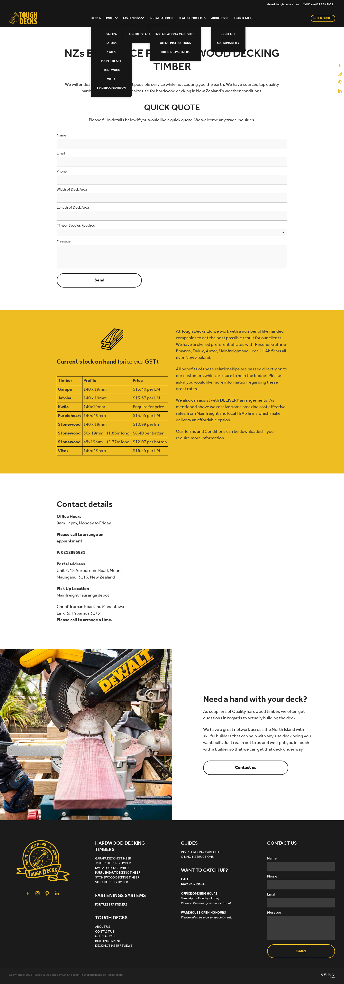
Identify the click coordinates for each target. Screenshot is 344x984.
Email (61, 153)
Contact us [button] (245, 767)
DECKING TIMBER (104, 18)
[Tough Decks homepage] (41, 18)
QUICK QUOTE (322, 18)
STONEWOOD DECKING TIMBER (117, 878)
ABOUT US (219, 18)
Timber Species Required (76, 226)
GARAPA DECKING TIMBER (113, 859)
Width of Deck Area (72, 190)
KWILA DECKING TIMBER (112, 868)
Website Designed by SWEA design (57, 975)
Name (61, 135)
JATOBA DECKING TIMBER (113, 863)
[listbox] (172, 232)
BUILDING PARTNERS (110, 941)
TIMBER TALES (243, 18)
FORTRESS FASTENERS (111, 905)
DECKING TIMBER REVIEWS (113, 946)
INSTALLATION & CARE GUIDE (201, 852)
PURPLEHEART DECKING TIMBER (117, 873)
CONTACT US (104, 932)
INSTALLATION (161, 18)
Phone (62, 172)
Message (64, 241)
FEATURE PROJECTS (192, 18)
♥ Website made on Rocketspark (102, 975)
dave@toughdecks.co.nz (283, 4)
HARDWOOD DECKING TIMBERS (120, 846)
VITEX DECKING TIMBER (111, 882)
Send (99, 280)
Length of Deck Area (73, 208)
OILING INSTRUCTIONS (197, 857)
